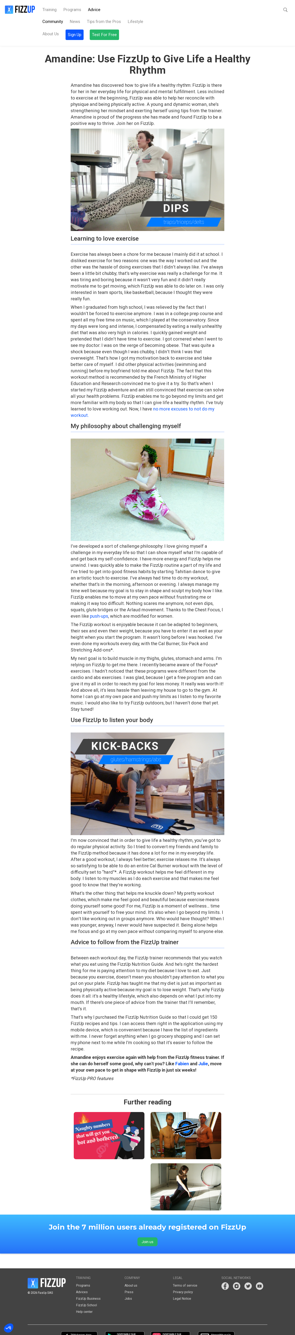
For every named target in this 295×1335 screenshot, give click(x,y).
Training (49, 9)
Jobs (128, 1284)
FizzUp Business (88, 1284)
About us (131, 1271)
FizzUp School (86, 1291)
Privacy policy (183, 1277)
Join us (147, 1227)
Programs (72, 9)
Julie (203, 1049)
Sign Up (245, 10)
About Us (115, 9)
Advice (94, 9)
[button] (229, 9)
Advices (82, 1277)
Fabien (182, 1049)
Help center (84, 1297)
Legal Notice (182, 1284)
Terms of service (185, 1271)
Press (129, 1277)
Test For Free (273, 10)
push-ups (99, 601)
